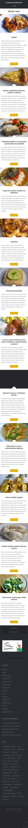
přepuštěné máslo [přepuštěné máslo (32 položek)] (7, 772)
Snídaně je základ (6, 699)
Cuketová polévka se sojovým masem (11, 723)
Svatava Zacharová (14, 2)
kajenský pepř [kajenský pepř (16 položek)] (14, 752)
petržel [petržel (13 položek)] (4, 769)
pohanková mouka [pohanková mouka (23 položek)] (12, 769)
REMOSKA (4, 696)
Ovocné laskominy (6, 684)
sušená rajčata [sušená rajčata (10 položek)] (12, 778)
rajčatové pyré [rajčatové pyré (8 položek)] (6, 775)
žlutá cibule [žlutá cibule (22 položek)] (6, 799)
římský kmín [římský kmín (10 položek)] (14, 796)
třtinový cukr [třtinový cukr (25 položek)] (6, 781)
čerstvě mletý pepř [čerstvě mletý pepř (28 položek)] (7, 790)
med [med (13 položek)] (4, 758)
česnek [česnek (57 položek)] (19, 793)
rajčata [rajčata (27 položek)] (15, 772)
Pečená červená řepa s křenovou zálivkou (12, 735)
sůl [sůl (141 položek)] (18, 778)
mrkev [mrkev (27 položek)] (4, 761)
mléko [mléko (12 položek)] (18, 758)
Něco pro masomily (6, 675)
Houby (3, 672)
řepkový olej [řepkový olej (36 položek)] (6, 796)
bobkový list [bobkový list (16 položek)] (6, 746)
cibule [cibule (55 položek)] (19, 746)
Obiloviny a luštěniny (7, 681)
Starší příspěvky (14, 628)
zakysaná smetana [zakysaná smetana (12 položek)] (7, 784)
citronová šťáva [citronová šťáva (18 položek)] (7, 749)
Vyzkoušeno (5, 708)
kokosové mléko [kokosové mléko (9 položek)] (7, 755)
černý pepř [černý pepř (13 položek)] (5, 787)
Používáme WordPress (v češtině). (13, 808)
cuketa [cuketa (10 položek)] (14, 749)
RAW (3, 693)
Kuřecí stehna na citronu (8, 732)
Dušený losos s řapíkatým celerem (10, 729)
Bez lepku (4, 669)
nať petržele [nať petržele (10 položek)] (16, 761)
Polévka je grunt (6, 687)
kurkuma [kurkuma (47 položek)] (19, 755)
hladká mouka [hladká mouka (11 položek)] (21, 749)
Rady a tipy (5, 690)
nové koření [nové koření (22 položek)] (6, 764)
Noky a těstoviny (6, 678)
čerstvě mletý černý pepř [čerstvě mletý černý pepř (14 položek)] (9, 793)
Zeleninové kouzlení (7, 711)
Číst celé (14, 63)
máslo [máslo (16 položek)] (9, 761)
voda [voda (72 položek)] (17, 781)
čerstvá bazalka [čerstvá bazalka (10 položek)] (14, 787)
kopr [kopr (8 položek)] (14, 755)
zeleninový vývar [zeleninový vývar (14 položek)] (18, 784)
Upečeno (4, 705)
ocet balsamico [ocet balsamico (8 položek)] (14, 764)
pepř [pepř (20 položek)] (18, 767)
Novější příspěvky (14, 632)
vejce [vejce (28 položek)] (12, 781)
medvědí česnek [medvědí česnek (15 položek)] (11, 758)
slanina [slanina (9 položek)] (4, 778)
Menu (14, 6)
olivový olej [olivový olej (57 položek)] (6, 767)
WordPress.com (18, 810)
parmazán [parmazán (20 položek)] (13, 767)
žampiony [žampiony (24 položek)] (21, 796)
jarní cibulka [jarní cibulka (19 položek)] (6, 752)
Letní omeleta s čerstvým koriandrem (11, 726)
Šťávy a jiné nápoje (6, 702)
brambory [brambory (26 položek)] (13, 746)
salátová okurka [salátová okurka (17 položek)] (16, 775)
